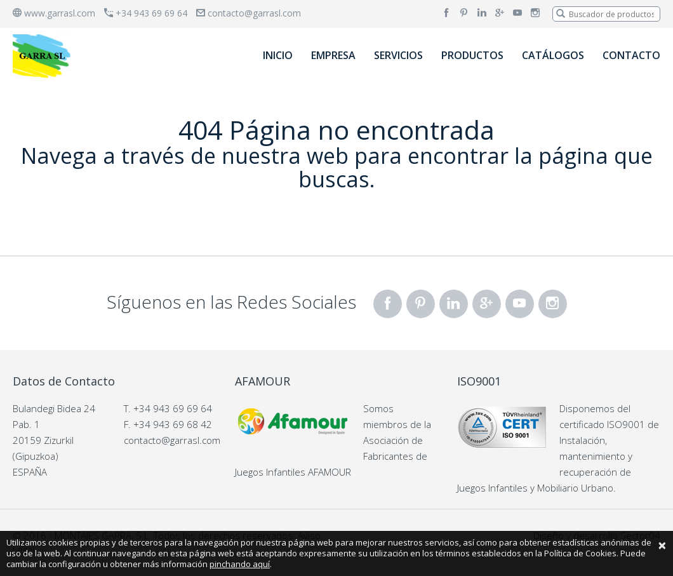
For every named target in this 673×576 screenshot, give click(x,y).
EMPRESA (333, 55)
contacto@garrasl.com (248, 13)
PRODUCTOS (472, 55)
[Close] (662, 545)
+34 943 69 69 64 (145, 13)
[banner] (43, 55)
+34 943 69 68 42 (172, 424)
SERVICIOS (398, 55)
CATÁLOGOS (553, 55)
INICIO (278, 55)
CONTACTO (631, 55)
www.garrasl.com (54, 13)
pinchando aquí (240, 564)
